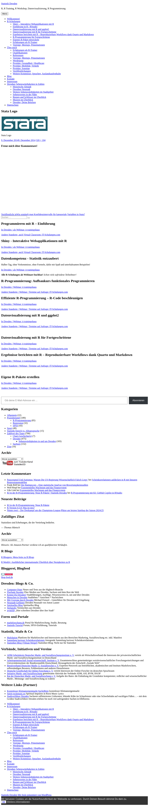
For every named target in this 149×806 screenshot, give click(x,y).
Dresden (17, 438)
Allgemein (12, 415)
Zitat (9, 446)
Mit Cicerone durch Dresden (20, 600)
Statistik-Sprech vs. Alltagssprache (23, 431)
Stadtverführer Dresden (18, 696)
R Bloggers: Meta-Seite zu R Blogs (17, 557)
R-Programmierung (22, 420)
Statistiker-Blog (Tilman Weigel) (22, 643)
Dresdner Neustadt (21, 89)
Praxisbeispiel (13, 418)
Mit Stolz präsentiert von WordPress (35, 795)
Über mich (12, 47)
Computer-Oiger (14, 589)
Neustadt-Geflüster (16, 602)
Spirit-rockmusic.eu (16, 693)
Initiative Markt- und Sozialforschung (24, 673)
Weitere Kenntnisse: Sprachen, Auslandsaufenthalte (37, 73)
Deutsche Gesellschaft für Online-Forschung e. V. (30, 671)
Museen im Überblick (23, 100)
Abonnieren (138, 400)
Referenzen (18, 55)
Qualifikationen (20, 53)
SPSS (15, 425)
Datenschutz (12, 105)
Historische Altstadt (22, 86)
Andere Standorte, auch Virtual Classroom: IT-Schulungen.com (30, 234)
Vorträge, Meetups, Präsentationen (29, 45)
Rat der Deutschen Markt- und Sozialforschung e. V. (31, 676)
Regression (18, 423)
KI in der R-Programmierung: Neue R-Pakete (28, 505)
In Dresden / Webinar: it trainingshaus (19, 287)
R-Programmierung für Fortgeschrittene (31, 37)
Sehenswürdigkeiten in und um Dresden (37, 441)
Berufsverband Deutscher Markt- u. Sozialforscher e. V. (33, 665)
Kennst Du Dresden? (16, 595)
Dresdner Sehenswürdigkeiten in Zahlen (25, 84)
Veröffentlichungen (22, 71)
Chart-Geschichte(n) (22, 436)
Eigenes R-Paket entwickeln (26, 39)
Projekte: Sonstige (21, 68)
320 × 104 (40, 140)
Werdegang (18, 60)
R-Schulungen (13, 21)
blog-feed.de (7, 577)
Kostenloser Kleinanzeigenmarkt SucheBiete (28, 691)
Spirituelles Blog (15, 605)
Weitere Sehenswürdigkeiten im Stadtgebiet (33, 92)
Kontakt (11, 79)
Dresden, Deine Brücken (24, 102)
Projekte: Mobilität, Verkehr (26, 66)
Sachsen (16, 444)
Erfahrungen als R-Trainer (25, 42)
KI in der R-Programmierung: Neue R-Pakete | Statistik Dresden (37, 493)
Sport (9, 428)
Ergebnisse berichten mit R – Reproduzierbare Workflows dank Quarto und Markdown (53, 34)
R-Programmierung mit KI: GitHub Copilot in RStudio (96, 493)
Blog (9, 76)
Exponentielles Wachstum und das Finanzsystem (43, 487)
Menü (4, 14)
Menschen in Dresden (17, 597)
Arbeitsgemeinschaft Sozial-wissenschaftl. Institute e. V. (33, 660)
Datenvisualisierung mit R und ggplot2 (31, 29)
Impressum (12, 81)
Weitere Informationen (18, 801)
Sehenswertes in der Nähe (25, 94)
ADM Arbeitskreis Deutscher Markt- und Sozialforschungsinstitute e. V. (40, 655)
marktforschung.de (15, 622)
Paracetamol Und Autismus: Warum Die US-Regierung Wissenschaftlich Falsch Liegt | (47, 480)
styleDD (11, 610)
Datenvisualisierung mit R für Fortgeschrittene (34, 32)
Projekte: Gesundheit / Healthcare (28, 63)
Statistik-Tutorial (15, 625)
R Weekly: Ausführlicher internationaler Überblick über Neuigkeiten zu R (35, 562)
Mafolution (12, 637)
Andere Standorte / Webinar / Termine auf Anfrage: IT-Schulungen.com (34, 292)
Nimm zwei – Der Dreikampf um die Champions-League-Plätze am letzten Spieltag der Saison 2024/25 (55, 510)
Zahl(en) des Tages (16, 433)
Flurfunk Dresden (15, 592)
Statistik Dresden (9, 3)
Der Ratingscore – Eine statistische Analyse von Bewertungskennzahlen (54, 485)
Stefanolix (12, 608)
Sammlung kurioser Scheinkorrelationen (26, 640)
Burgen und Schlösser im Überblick (29, 97)
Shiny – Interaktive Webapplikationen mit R (33, 24)
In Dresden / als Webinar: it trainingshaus (20, 230)
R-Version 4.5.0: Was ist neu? (21, 508)
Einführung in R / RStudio (25, 26)
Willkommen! (13, 19)
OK (3, 802)
